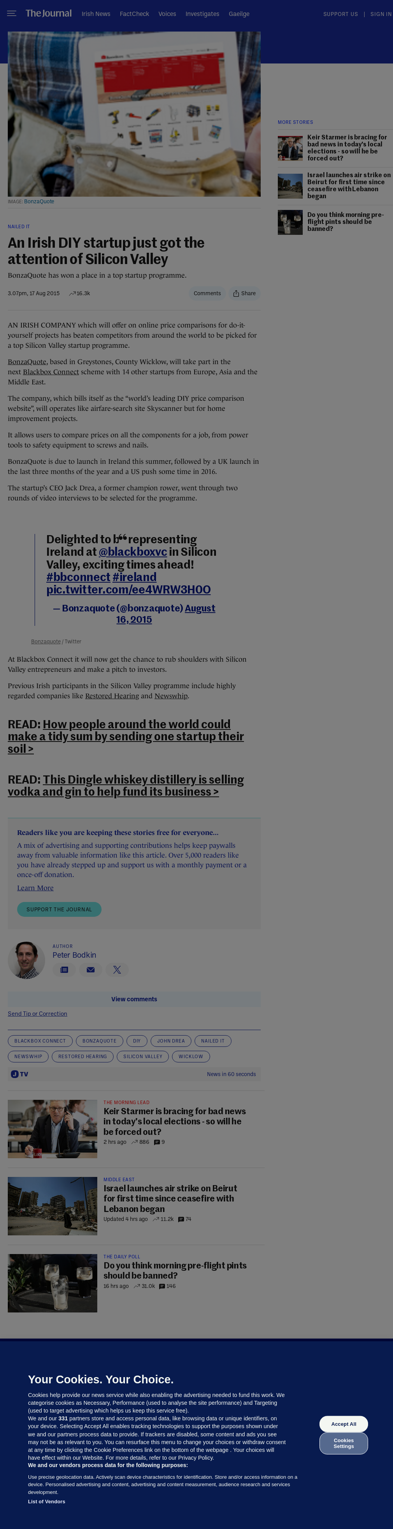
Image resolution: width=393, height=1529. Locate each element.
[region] (196, 1435)
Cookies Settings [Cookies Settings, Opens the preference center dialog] (344, 1443)
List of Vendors (46, 1501)
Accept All (343, 1424)
